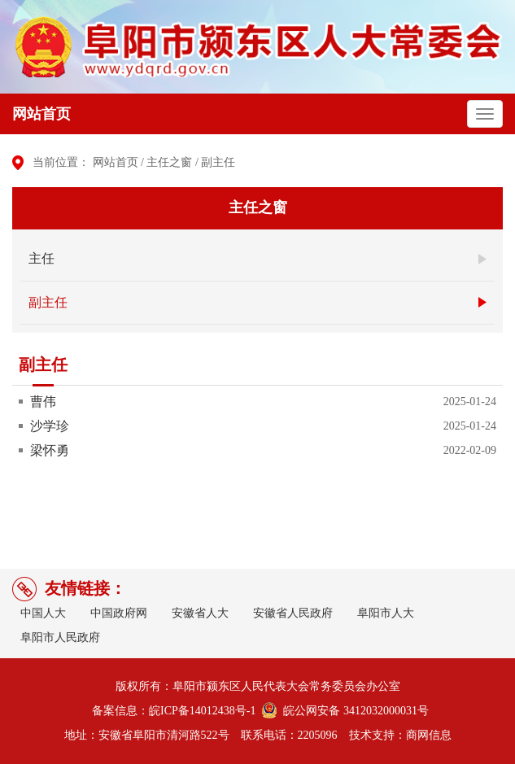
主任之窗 (169, 162)
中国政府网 (118, 613)
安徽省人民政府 (293, 613)
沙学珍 (49, 426)
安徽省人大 (200, 613)
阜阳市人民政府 (60, 637)
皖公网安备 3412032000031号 (353, 711)
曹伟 (43, 401)
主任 (41, 258)
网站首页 (41, 114)
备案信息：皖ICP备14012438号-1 (173, 711)
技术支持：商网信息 (400, 735)
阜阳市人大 (385, 613)
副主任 (218, 162)
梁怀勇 (49, 450)
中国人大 (43, 613)
